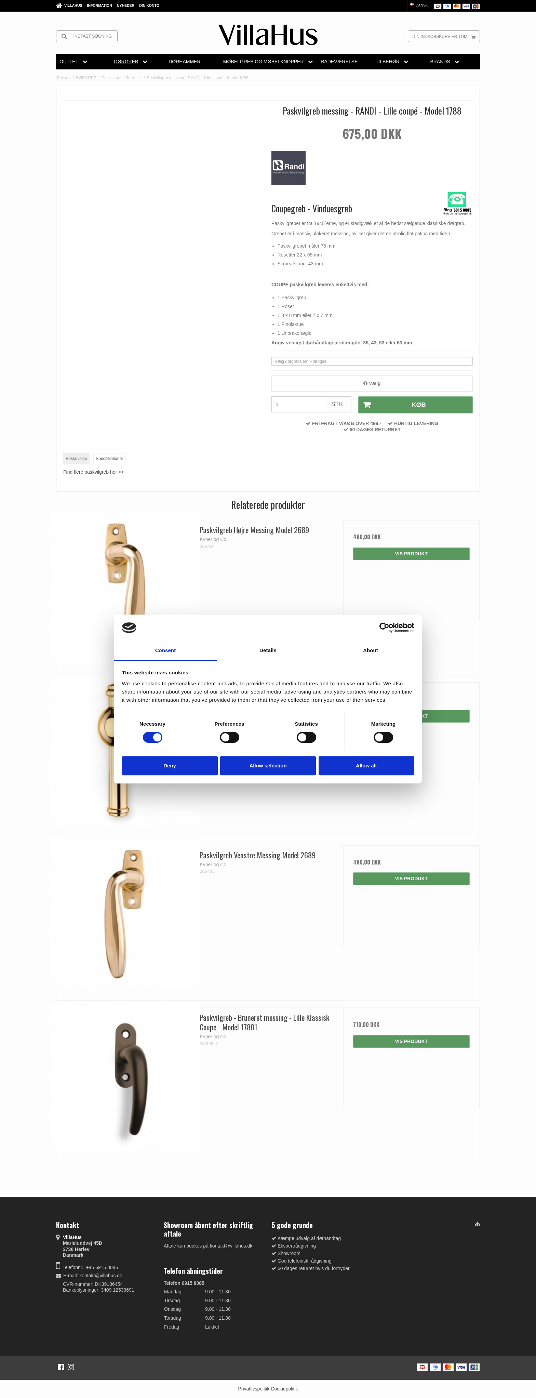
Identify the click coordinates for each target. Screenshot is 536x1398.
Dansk (418, 5)
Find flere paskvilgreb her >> (93, 472)
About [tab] (370, 650)
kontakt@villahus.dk (100, 1275)
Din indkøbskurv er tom (446, 36)
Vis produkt (411, 553)
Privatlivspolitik (253, 1389)
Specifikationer (109, 458)
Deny (169, 765)
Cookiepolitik (284, 1389)
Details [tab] (268, 650)
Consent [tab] (165, 650)
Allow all (366, 765)
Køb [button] (392, 405)
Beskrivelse (76, 458)
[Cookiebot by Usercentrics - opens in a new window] (384, 628)
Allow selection (267, 765)
